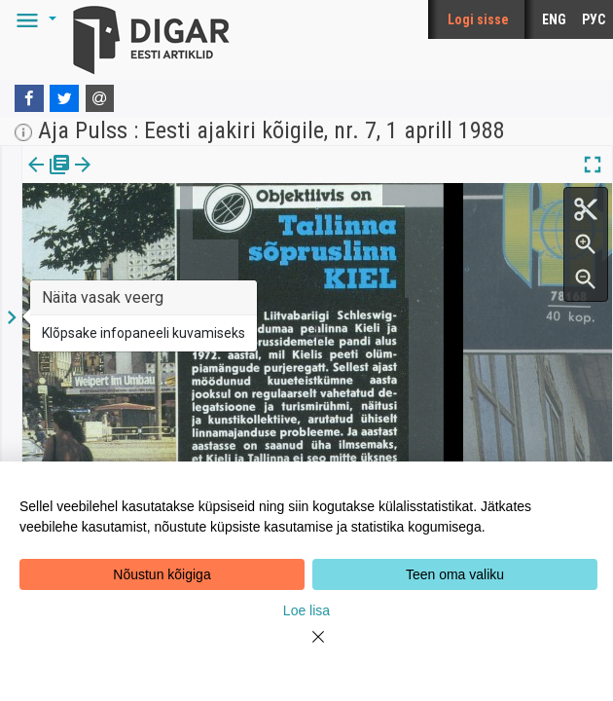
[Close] (306, 648)
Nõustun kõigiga (161, 574)
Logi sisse (478, 19)
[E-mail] (100, 98)
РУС (593, 19)
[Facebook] (29, 98)
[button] (33, 19)
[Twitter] (64, 98)
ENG (554, 19)
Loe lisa (306, 610)
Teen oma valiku (455, 574)
